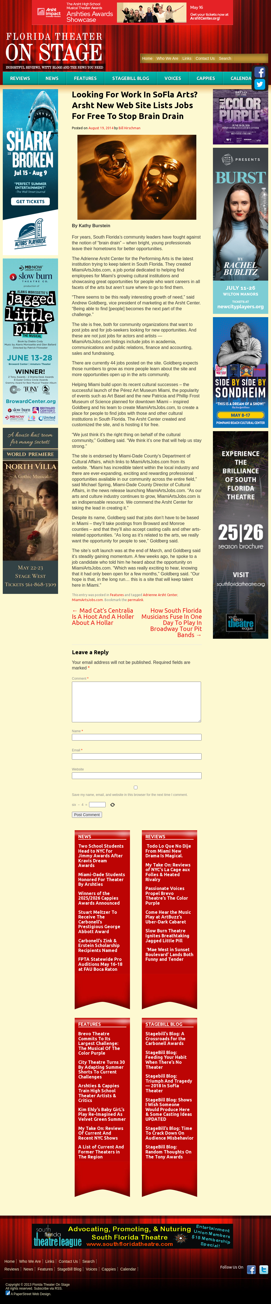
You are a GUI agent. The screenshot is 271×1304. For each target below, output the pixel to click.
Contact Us (205, 58)
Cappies (206, 78)
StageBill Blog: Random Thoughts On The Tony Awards (168, 1151)
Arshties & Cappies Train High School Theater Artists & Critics (98, 1093)
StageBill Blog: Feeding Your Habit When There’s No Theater (166, 1060)
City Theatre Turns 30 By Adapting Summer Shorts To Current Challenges (101, 1069)
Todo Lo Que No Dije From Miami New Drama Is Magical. (168, 851)
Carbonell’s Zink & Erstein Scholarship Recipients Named (99, 945)
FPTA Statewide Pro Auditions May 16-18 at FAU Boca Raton (100, 964)
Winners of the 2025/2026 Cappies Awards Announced (99, 898)
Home (147, 58)
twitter (263, 1269)
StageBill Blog (130, 78)
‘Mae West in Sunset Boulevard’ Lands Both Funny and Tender (169, 954)
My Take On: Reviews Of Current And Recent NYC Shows (100, 1133)
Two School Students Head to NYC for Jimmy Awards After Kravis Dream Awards (101, 856)
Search (225, 58)
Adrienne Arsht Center (160, 595)
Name (77, 731)
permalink (135, 600)
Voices (173, 78)
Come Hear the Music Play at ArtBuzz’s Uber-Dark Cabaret (168, 917)
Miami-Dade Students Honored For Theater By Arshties (101, 879)
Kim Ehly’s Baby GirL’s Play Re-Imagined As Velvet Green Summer (102, 1114)
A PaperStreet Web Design (28, 1294)
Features (85, 78)
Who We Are (167, 58)
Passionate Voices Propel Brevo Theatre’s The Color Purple (166, 895)
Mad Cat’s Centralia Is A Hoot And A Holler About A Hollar (103, 616)
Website (78, 769)
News (52, 78)
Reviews (20, 78)
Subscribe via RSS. (48, 1288)
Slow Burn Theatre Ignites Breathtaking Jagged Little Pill (167, 935)
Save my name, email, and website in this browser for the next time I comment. (130, 795)
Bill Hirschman (129, 128)
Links (187, 58)
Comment (80, 679)
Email (77, 750)
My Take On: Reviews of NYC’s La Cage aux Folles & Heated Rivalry (168, 872)
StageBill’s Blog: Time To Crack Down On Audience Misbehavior (169, 1133)
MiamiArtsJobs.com (87, 600)
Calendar (242, 78)
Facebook (251, 1269)
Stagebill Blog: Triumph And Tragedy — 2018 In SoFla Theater (168, 1083)
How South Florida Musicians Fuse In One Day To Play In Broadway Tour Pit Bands (171, 622)
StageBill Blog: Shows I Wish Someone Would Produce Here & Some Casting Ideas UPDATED (168, 1109)
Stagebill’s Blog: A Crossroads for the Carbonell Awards (165, 1038)
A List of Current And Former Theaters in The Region (101, 1151)
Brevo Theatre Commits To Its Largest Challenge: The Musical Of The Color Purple (99, 1043)
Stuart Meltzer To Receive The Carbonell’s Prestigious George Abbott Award (99, 922)
